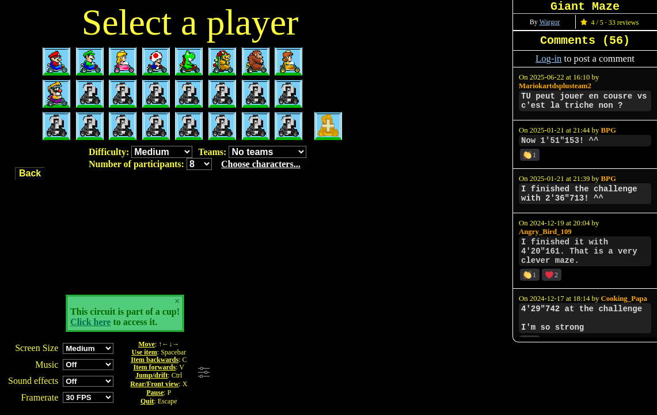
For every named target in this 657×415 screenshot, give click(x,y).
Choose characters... (261, 164)
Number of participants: (195, 164)
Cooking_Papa (624, 299)
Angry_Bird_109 (545, 232)
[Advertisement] (370, 373)
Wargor (550, 22)
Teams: (252, 152)
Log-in (548, 58)
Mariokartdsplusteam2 (555, 86)
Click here (90, 322)
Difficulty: (140, 152)
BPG (608, 130)
